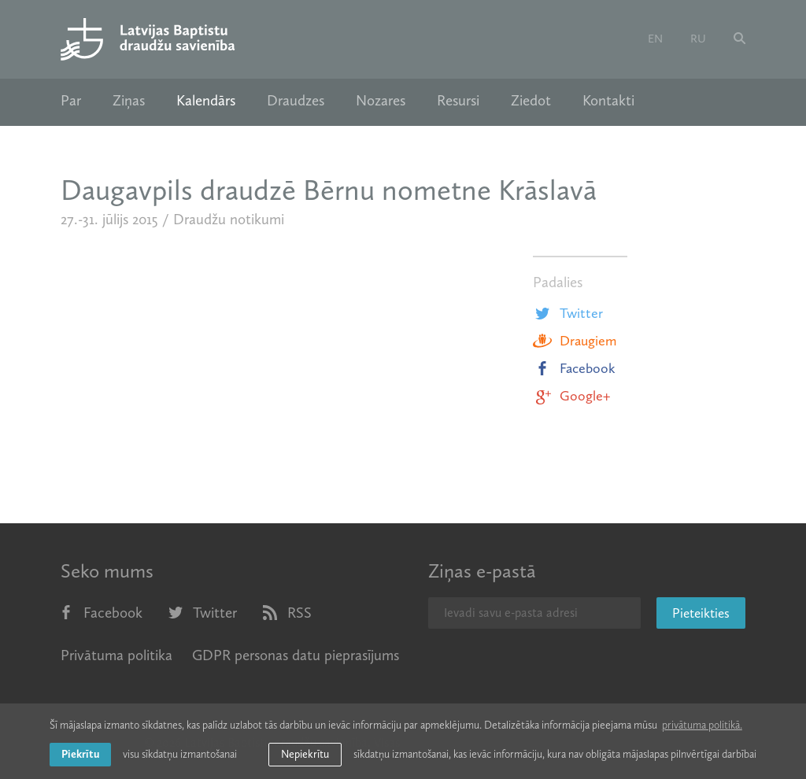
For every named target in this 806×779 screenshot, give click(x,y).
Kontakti (608, 101)
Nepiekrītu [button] (305, 754)
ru (698, 38)
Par (71, 101)
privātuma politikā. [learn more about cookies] (702, 725)
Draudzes (295, 101)
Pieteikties (701, 613)
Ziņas (129, 101)
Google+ (571, 395)
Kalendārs (205, 101)
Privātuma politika (116, 655)
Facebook (574, 368)
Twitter (568, 313)
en (655, 38)
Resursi (458, 101)
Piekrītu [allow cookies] (80, 754)
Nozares (380, 101)
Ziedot (531, 101)
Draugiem (574, 340)
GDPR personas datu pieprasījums (295, 655)
